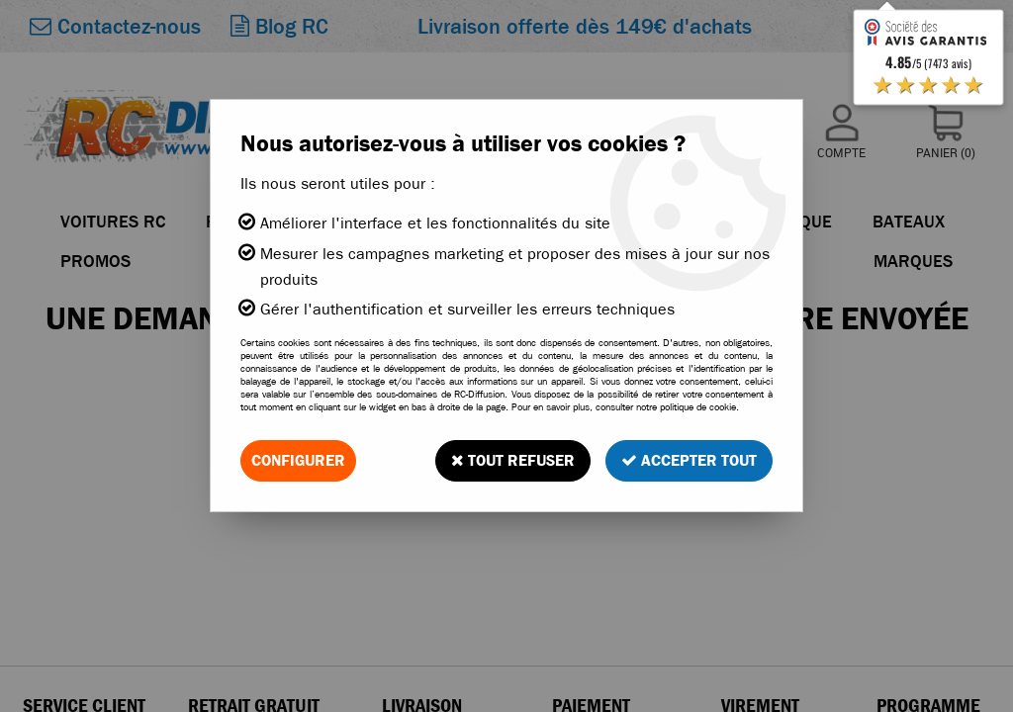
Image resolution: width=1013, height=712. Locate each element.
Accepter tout (689, 460)
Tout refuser (513, 460)
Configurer (298, 460)
